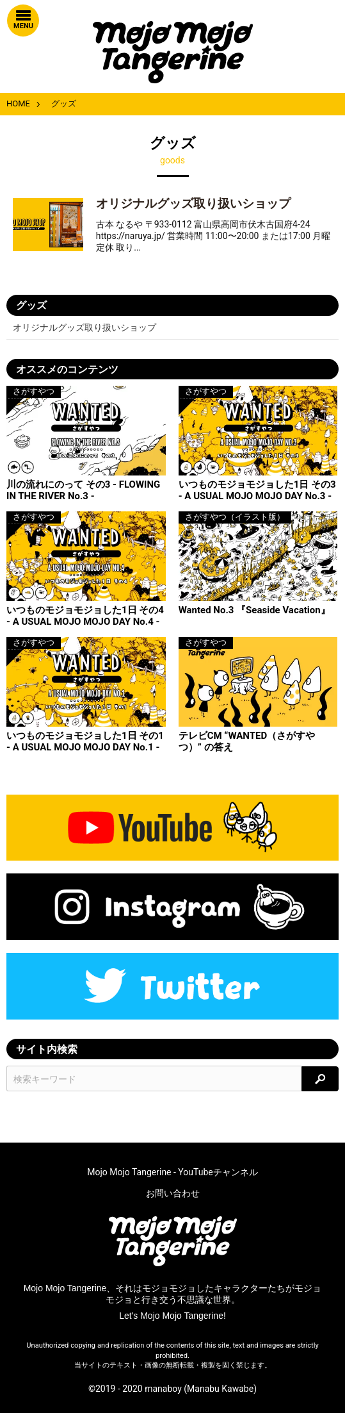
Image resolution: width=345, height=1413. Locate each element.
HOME (18, 103)
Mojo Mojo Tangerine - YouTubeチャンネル (172, 1172)
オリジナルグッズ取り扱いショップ (193, 203)
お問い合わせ (173, 1193)
